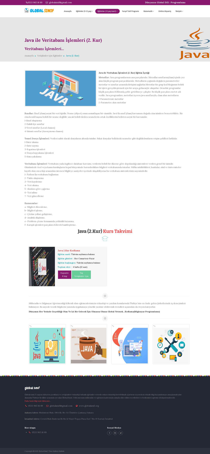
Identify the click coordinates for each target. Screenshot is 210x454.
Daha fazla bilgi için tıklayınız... (38, 401)
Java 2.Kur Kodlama (69, 250)
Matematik (149, 11)
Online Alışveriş (164, 11)
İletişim (179, 11)
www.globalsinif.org (89, 405)
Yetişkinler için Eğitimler (49, 55)
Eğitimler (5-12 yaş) (84, 11)
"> (47, 344)
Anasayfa (67, 11)
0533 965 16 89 (34, 2)
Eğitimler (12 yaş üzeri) (107, 11)
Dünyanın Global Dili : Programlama (165, 2)
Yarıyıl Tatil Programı (130, 11)
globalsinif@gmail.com (59, 2)
